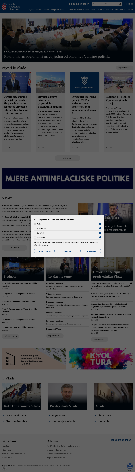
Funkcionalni (41, 228)
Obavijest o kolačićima (90, 242)
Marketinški (41, 237)
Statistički (40, 233)
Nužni (39, 224)
